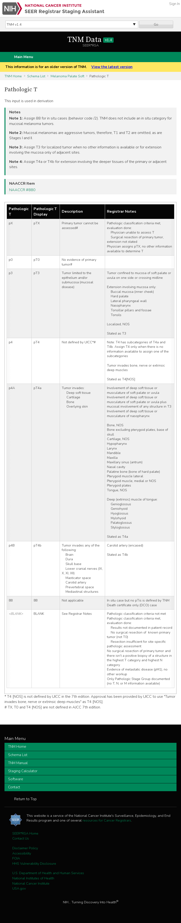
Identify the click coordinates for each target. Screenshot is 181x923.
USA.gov (19, 888)
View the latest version (111, 66)
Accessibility (21, 853)
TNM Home (13, 76)
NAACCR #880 (22, 190)
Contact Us (20, 838)
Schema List (36, 76)
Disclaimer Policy (25, 848)
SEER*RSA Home (25, 833)
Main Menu (23, 57)
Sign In (174, 3)
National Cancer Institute (30, 883)
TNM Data (90, 40)
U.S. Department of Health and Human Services (48, 873)
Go (156, 24)
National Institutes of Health (33, 878)
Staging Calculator (22, 771)
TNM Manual (18, 763)
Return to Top (25, 799)
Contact (14, 787)
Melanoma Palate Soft (67, 76)
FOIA (16, 858)
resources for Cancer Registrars (107, 820)
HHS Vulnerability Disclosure (34, 863)
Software (15, 779)
